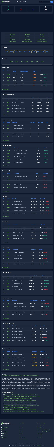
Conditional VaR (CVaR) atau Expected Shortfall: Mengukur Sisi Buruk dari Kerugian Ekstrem (22, 396)
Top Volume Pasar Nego (27, 41)
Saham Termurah (40, 435)
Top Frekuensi (27, 39)
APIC (8, 176)
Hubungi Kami (5, 433)
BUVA (8, 280)
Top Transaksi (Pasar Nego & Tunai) (44, 431)
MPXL (8, 108)
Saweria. (39, 445)
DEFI (8, 128)
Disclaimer (4, 437)
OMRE (8, 74)
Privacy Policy (5, 435)
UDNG (42, 61)
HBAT (8, 111)
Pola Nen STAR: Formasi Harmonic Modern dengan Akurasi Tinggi (17, 407)
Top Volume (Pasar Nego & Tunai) (43, 429)
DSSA (8, 227)
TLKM (8, 213)
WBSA (8, 131)
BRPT (8, 162)
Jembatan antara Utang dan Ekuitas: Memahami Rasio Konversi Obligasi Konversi (20, 400)
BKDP (8, 102)
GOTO (8, 230)
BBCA (8, 201)
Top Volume (12, 39)
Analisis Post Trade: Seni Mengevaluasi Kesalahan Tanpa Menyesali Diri (18, 398)
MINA (8, 283)
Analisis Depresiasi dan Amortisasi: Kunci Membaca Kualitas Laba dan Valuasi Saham (21, 394)
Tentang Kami (5, 431)
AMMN (8, 207)
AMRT (8, 314)
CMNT (11, 61)
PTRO (8, 159)
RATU (8, 156)
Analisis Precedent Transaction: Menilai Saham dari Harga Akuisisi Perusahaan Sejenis (20, 375)
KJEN (8, 150)
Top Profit (42, 34)
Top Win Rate (27, 34)
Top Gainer (12, 36)
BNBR (8, 286)
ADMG (8, 83)
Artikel (3, 429)
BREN (8, 153)
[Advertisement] (27, 23)
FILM (8, 182)
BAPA (8, 136)
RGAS (32, 61)
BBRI (8, 210)
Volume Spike (12, 34)
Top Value (42, 36)
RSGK (8, 80)
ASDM (8, 77)
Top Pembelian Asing (23, 439)
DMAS (16, 61)
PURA (27, 61)
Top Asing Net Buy (41, 39)
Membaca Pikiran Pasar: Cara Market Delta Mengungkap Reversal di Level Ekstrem (20, 403)
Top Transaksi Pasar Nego (42, 41)
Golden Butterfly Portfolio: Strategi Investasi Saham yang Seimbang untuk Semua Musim (21, 405)
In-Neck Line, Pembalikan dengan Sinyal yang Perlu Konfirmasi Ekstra (17, 402)
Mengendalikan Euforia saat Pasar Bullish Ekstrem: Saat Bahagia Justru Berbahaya (20, 409)
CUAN (8, 238)
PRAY (8, 85)
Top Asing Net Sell (12, 41)
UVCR (8, 99)
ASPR (8, 179)
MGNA (8, 187)
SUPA (8, 328)
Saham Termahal (40, 433)
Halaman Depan (5, 427)
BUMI (8, 235)
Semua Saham (39, 437)
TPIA (8, 204)
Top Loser (27, 36)
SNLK (37, 61)
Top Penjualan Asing (41, 423)
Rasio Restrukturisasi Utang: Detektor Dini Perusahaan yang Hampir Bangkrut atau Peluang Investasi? (24, 411)
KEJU (22, 61)
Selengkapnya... (5, 89)
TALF (8, 184)
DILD (8, 331)
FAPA (8, 105)
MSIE (8, 125)
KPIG (8, 337)
